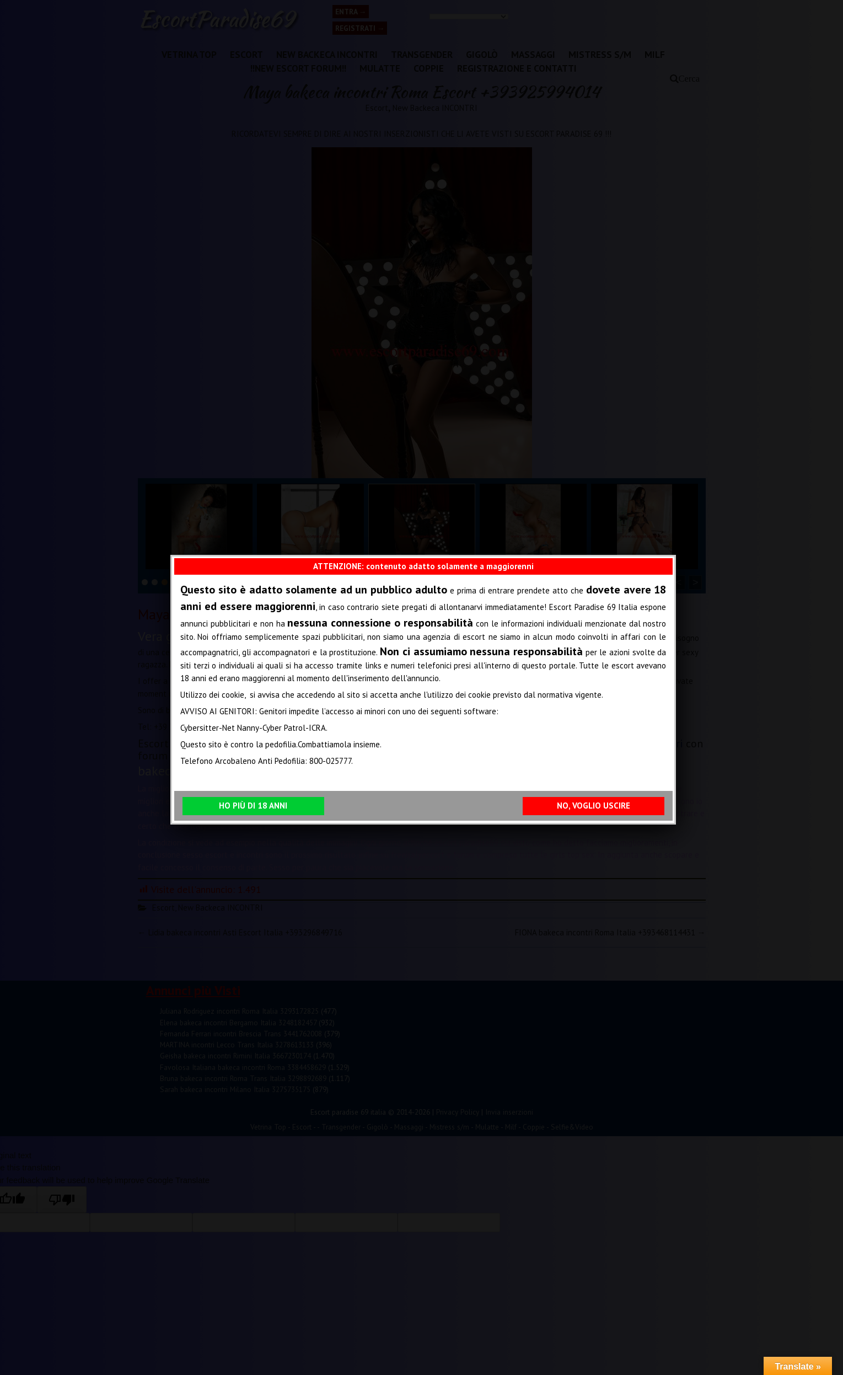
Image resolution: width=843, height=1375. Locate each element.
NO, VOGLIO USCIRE (593, 316)
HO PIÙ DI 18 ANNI (253, 316)
